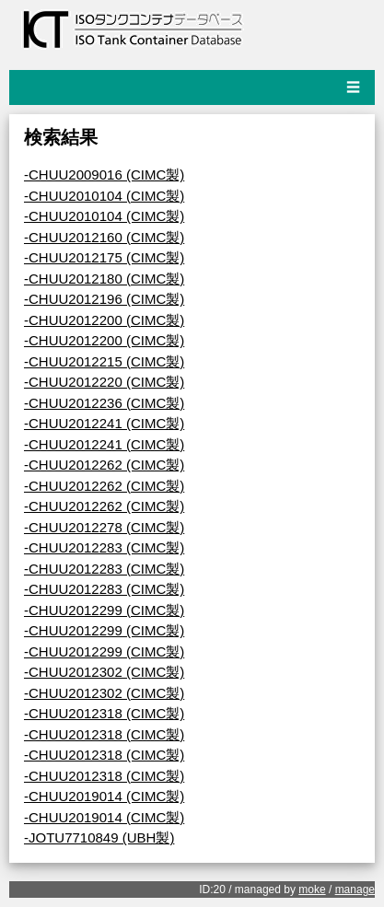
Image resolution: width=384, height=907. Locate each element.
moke (311, 889)
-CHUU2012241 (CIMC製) (104, 423)
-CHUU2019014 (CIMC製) (104, 796)
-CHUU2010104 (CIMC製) (104, 195)
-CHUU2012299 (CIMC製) (104, 610)
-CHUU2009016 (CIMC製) (104, 174)
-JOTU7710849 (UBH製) (99, 837)
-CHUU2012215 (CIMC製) (104, 361)
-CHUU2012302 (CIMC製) (104, 672)
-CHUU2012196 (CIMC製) (104, 299)
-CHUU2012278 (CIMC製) (104, 527)
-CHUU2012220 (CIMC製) (104, 382)
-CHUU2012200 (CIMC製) (104, 320)
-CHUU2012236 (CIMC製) (104, 403)
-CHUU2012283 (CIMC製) (104, 547)
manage (355, 889)
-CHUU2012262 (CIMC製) (104, 464)
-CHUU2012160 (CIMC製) (104, 237)
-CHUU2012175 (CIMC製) (104, 257)
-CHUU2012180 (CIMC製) (104, 278)
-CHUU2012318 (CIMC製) (104, 713)
